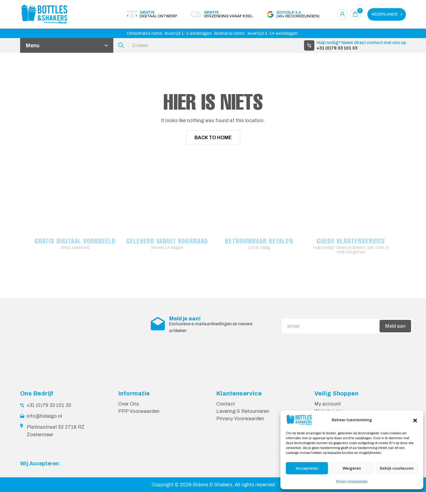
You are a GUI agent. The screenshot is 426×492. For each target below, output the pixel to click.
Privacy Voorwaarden (352, 481)
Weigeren (352, 468)
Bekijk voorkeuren (397, 468)
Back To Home (213, 137)
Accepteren (307, 468)
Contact (225, 403)
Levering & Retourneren (242, 411)
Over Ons (128, 403)
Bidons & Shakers (212, 484)
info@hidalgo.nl (44, 416)
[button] (415, 420)
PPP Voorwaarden (138, 411)
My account (327, 403)
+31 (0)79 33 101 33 (337, 48)
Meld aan (395, 326)
